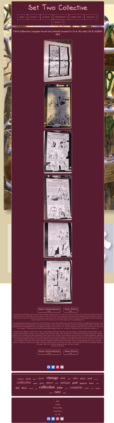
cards (66, 388)
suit (51, 393)
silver (41, 378)
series (35, 383)
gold (74, 382)
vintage (52, 378)
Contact (57, 404)
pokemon (20, 379)
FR (59, 414)
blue (69, 379)
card (89, 378)
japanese (83, 383)
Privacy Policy (57, 408)
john (60, 387)
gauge (28, 379)
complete (76, 387)
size (56, 383)
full (17, 387)
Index (58, 401)
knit (92, 388)
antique (65, 382)
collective (24, 382)
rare (58, 392)
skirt (75, 378)
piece (49, 382)
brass (91, 383)
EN (56, 414)
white (64, 393)
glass (42, 383)
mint (97, 383)
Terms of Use (58, 411)
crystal (31, 388)
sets (62, 378)
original (96, 379)
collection (47, 387)
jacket (98, 388)
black (24, 388)
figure (34, 379)
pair (36, 388)
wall (82, 378)
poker (87, 388)
